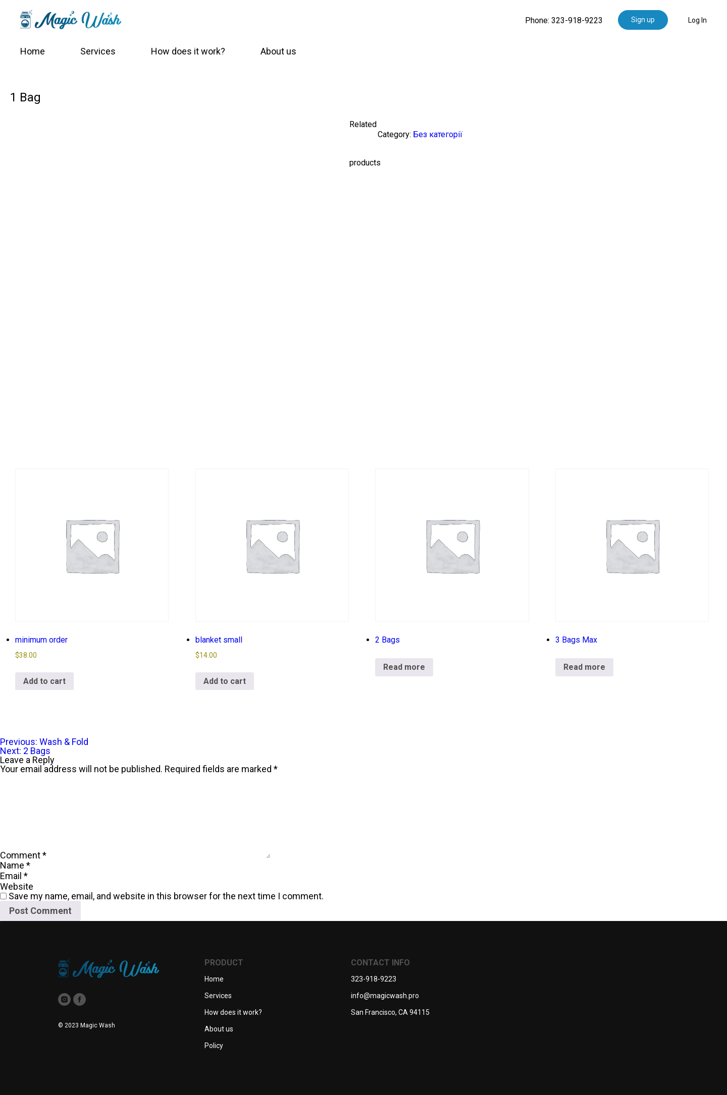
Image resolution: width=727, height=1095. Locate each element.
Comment (23, 855)
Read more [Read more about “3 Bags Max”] (584, 667)
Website (16, 886)
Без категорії (437, 134)
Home (32, 51)
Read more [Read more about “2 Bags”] (404, 667)
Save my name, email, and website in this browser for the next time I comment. (166, 896)
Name (15, 865)
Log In (697, 20)
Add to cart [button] (44, 681)
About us (278, 51)
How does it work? (188, 51)
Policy (213, 1046)
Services (98, 51)
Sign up (643, 20)
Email (14, 876)
